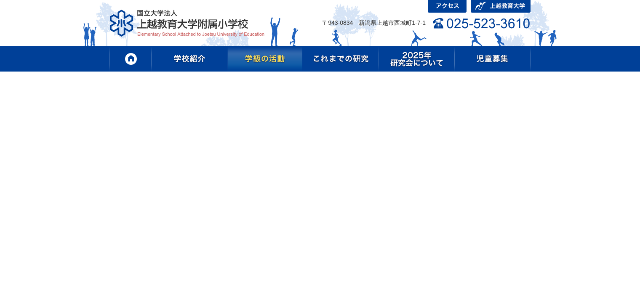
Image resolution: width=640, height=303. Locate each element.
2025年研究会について (417, 59)
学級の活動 (265, 59)
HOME (130, 59)
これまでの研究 (341, 59)
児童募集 (493, 59)
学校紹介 (189, 59)
